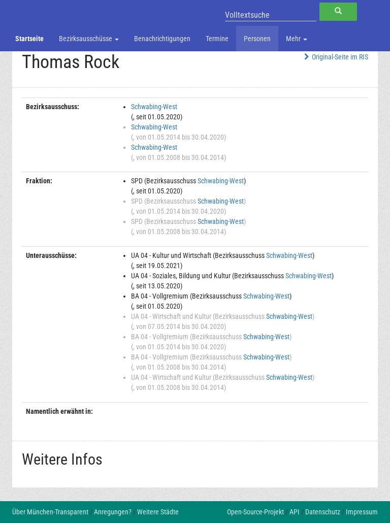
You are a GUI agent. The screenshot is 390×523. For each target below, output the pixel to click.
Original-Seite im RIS (335, 57)
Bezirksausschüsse (89, 39)
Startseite (29, 39)
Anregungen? (113, 512)
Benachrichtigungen (162, 39)
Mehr (296, 39)
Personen (257, 39)
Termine (217, 39)
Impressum (362, 512)
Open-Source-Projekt (255, 512)
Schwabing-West (154, 107)
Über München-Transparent (50, 512)
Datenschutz (322, 512)
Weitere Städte (158, 512)
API (294, 512)
